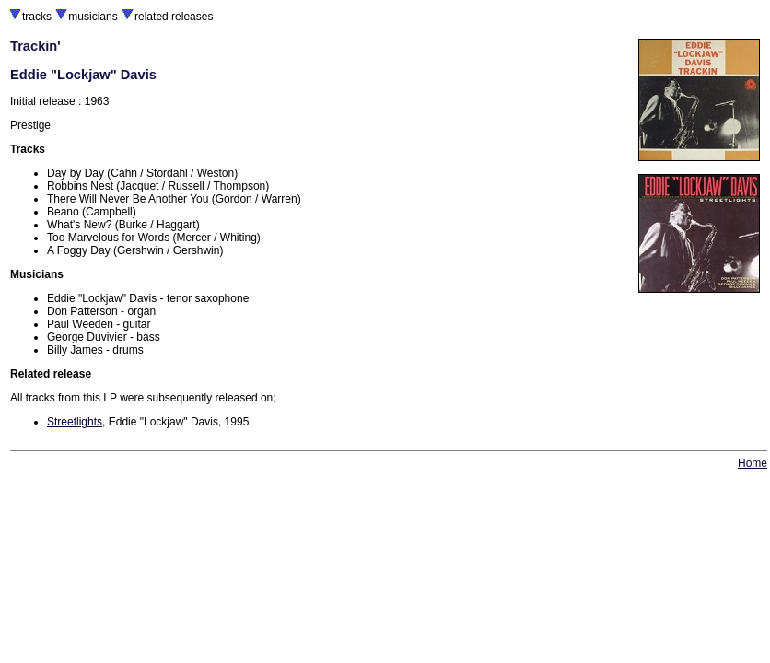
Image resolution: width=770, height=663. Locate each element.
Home (752, 463)
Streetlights (74, 421)
